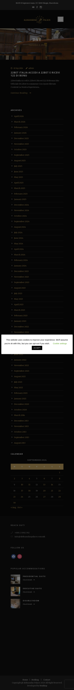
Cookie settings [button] (60, 343)
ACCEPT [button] (37, 348)
